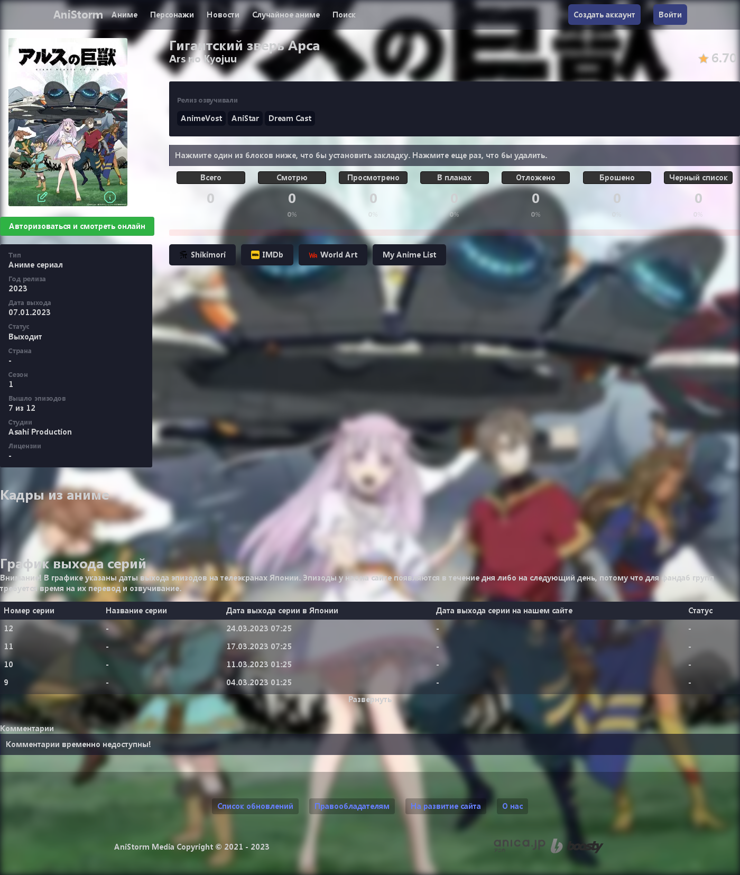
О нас (512, 806)
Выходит (25, 336)
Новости (223, 15)
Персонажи (172, 15)
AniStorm (78, 14)
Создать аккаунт (604, 15)
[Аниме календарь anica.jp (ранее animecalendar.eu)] (519, 846)
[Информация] (110, 197)
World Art (333, 255)
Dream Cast (290, 118)
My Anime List (409, 255)
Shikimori (202, 255)
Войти (670, 15)
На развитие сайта (446, 806)
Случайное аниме (286, 15)
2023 (17, 288)
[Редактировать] (42, 197)
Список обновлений (255, 806)
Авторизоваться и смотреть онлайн (77, 226)
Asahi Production (40, 432)
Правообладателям (352, 806)
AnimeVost (201, 118)
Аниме (124, 15)
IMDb (267, 255)
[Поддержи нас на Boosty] (577, 846)
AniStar (245, 118)
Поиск (344, 15)
